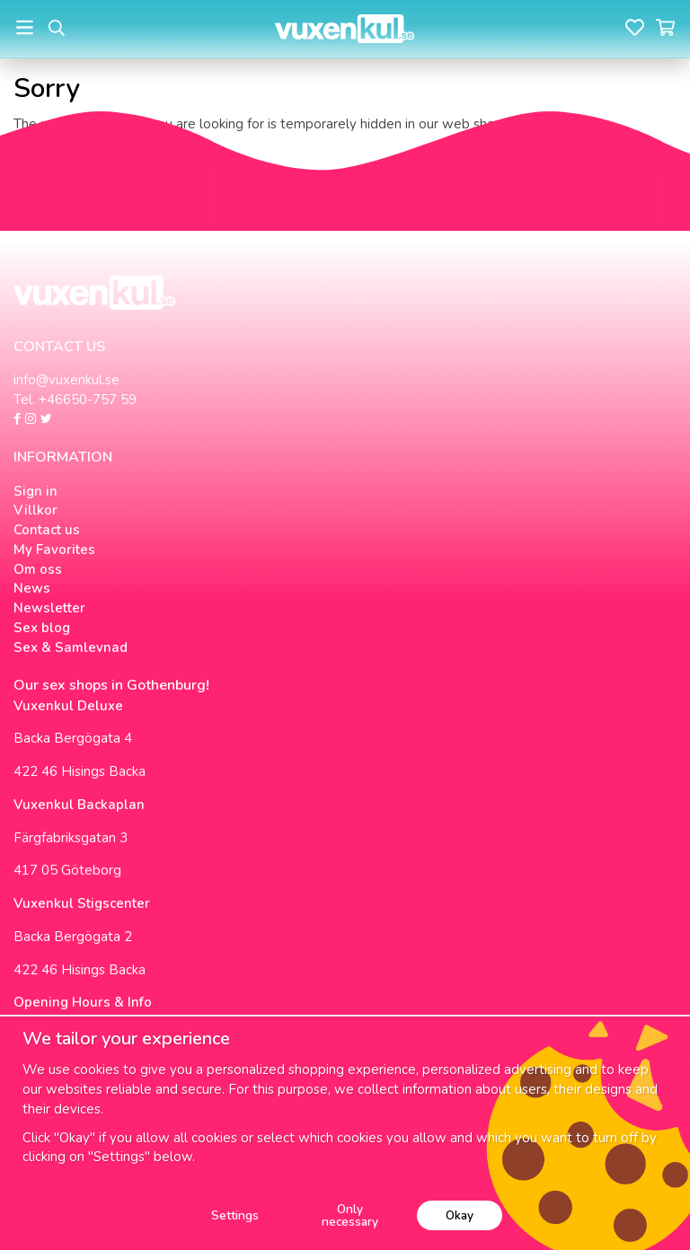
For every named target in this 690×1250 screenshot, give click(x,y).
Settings (235, 1215)
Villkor (35, 510)
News (31, 588)
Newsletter (49, 608)
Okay (459, 1215)
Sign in (35, 491)
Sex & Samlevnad (70, 647)
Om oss (37, 569)
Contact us (46, 530)
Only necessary (350, 1215)
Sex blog (41, 628)
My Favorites (54, 550)
